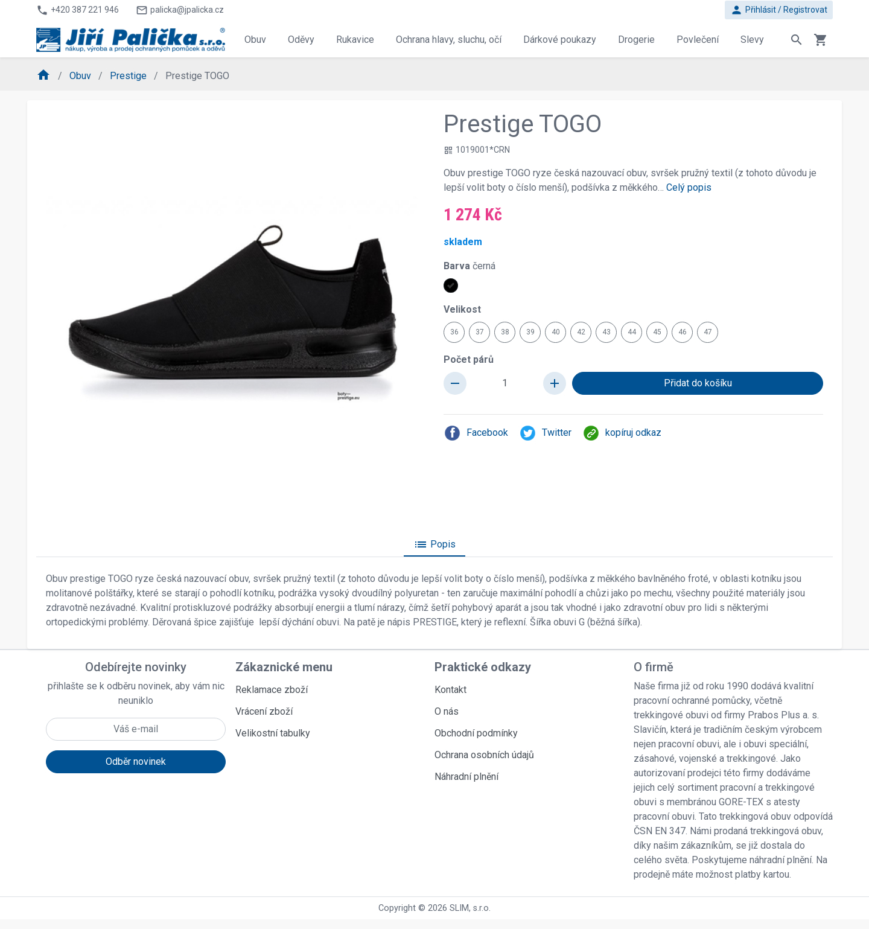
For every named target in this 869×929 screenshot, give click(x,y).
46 (682, 332)
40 (556, 332)
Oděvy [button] (301, 39)
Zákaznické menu (284, 667)
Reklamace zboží (271, 689)
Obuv (81, 75)
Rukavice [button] (355, 39)
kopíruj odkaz (621, 433)
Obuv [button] (255, 39)
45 (657, 332)
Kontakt (450, 689)
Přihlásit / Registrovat (778, 10)
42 (581, 332)
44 (632, 332)
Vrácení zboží (264, 711)
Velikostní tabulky (272, 733)
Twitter (545, 433)
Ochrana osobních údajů (484, 755)
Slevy (752, 39)
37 (480, 332)
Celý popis (688, 187)
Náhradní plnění (466, 776)
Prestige (129, 75)
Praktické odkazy (482, 667)
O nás (446, 711)
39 (530, 332)
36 (454, 332)
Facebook (476, 433)
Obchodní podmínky (476, 733)
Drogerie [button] (636, 39)
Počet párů (469, 359)
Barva (469, 266)
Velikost (462, 309)
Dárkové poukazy (559, 39)
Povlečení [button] (697, 39)
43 (606, 332)
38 (505, 332)
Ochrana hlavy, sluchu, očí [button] (448, 39)
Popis (434, 544)
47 (708, 332)
